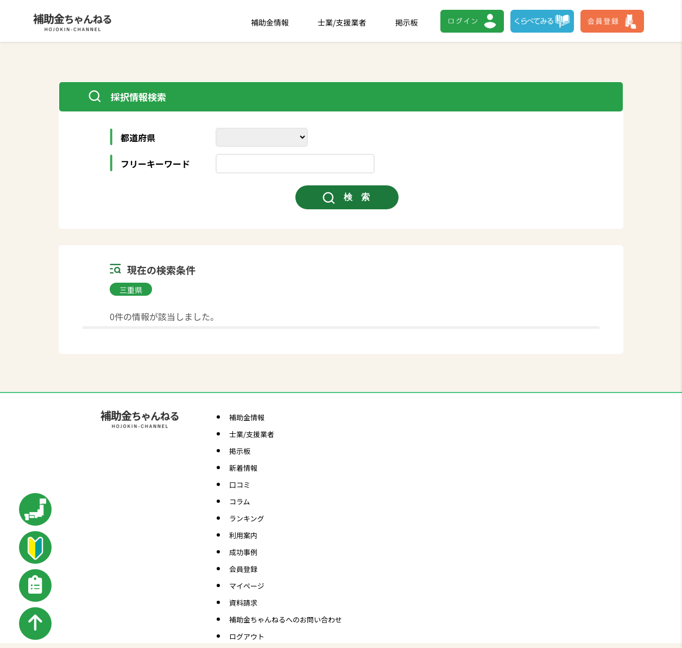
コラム (239, 501)
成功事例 (243, 552)
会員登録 (243, 569)
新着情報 (243, 468)
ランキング (246, 518)
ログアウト (246, 636)
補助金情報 (270, 22)
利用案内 (243, 535)
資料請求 (243, 602)
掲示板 (406, 22)
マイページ (246, 586)
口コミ (239, 484)
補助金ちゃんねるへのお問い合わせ (285, 619)
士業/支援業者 (342, 22)
